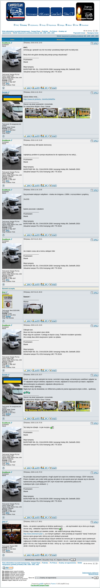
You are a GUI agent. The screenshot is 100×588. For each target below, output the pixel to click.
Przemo (53, 583)
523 (7, 131)
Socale (4, 92)
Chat (75, 25)
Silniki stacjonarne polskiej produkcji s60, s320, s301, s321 (34, 33)
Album (69, 25)
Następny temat (92, 33)
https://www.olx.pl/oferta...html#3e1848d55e (39, 99)
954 (10, 316)
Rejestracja (51, 25)
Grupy (42, 25)
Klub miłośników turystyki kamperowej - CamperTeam (21, 31)
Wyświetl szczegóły (8, 288)
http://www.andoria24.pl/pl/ (33, 534)
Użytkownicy (33, 25)
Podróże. (45, 31)
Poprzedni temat (79, 33)
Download (83, 25)
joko (4, 522)
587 (7, 550)
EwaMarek (6, 43)
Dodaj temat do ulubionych (90, 573)
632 (10, 131)
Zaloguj (60, 25)
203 (7, 316)
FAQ (16, 25)
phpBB (41, 583)
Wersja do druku (94, 574)
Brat (3, 292)
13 (8, 83)
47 (9, 550)
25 (6, 83)
